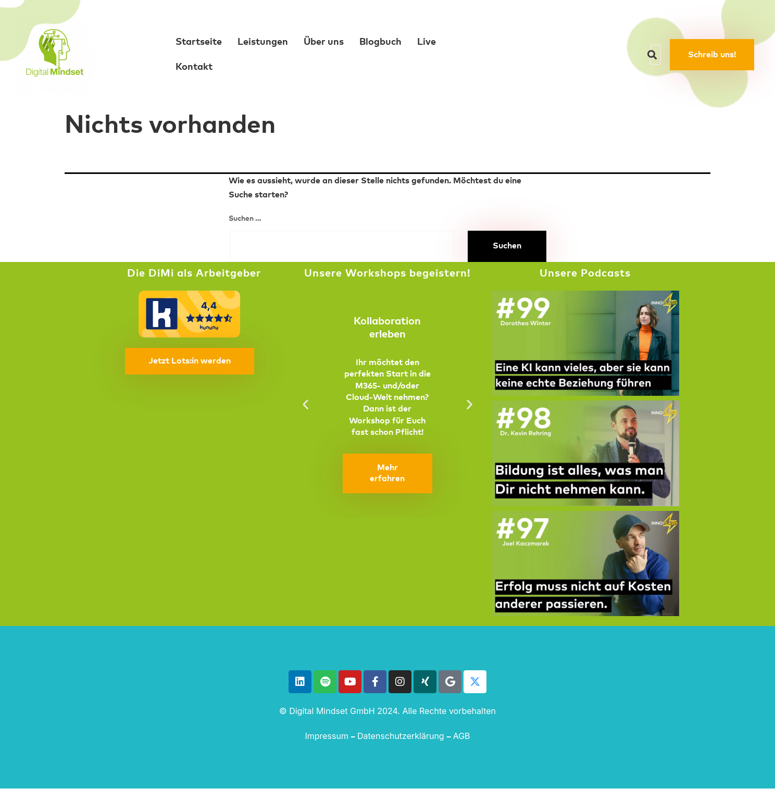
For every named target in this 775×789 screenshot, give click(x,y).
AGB (461, 736)
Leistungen (263, 42)
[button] (305, 403)
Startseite (199, 42)
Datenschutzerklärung (400, 736)
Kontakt (194, 67)
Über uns (324, 42)
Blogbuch (380, 42)
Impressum (326, 736)
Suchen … (245, 218)
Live (426, 42)
